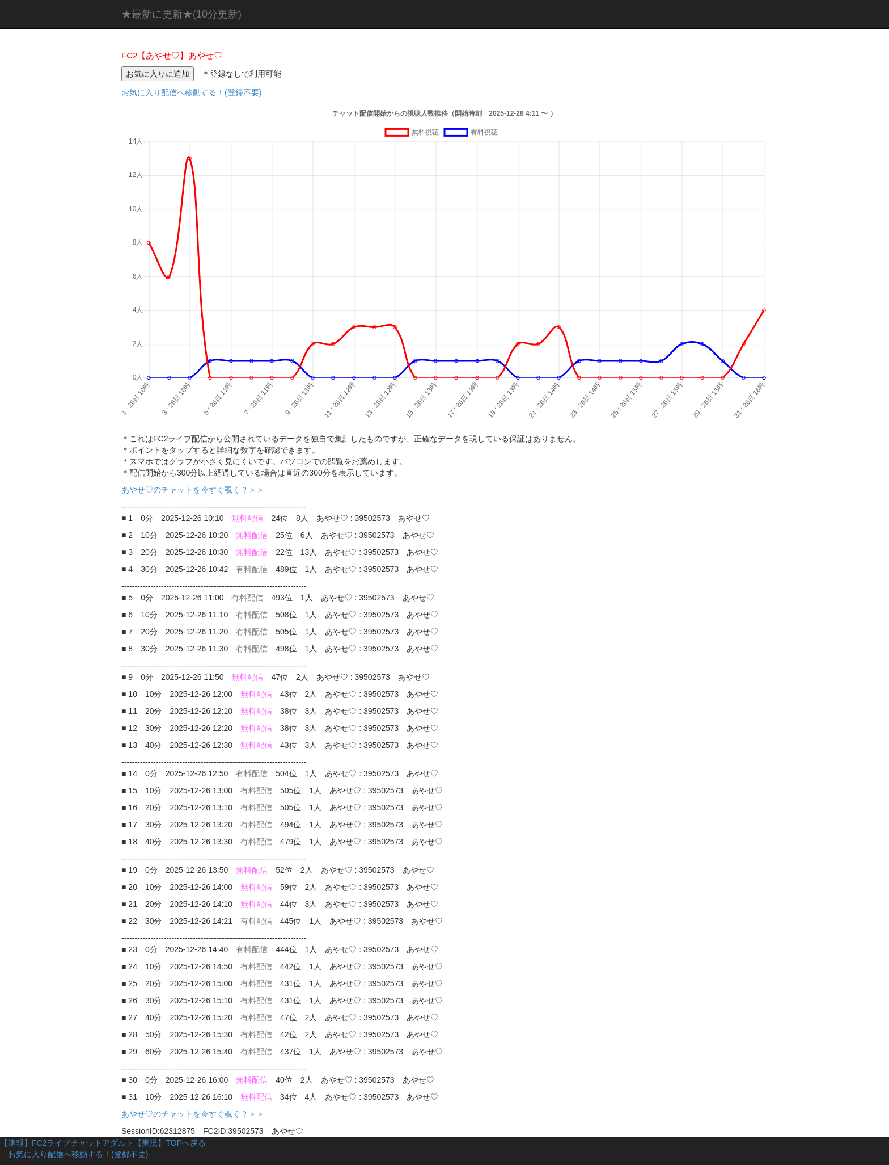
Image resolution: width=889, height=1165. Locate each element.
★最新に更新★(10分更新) (181, 14)
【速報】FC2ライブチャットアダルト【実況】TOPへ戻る (103, 1142)
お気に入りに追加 (157, 73)
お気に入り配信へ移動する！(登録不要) (191, 92)
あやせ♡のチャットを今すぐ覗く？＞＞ (196, 489)
